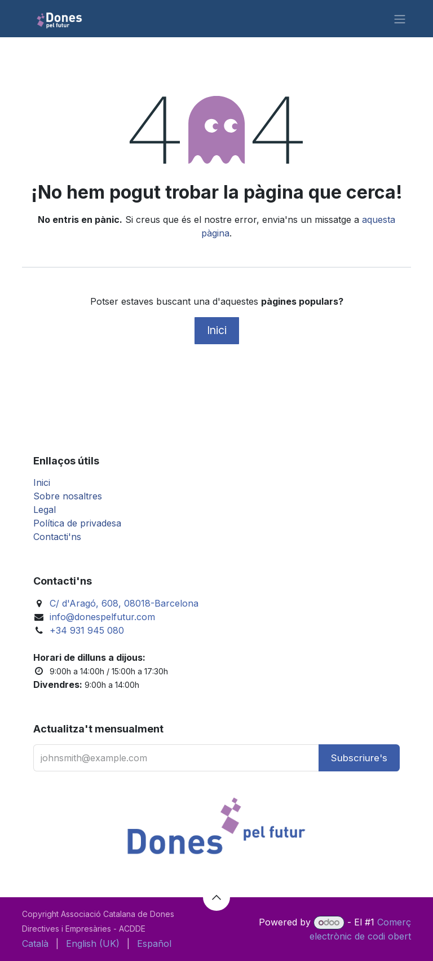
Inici (217, 330)
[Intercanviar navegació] (399, 18)
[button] (359, 757)
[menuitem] (35, 943)
